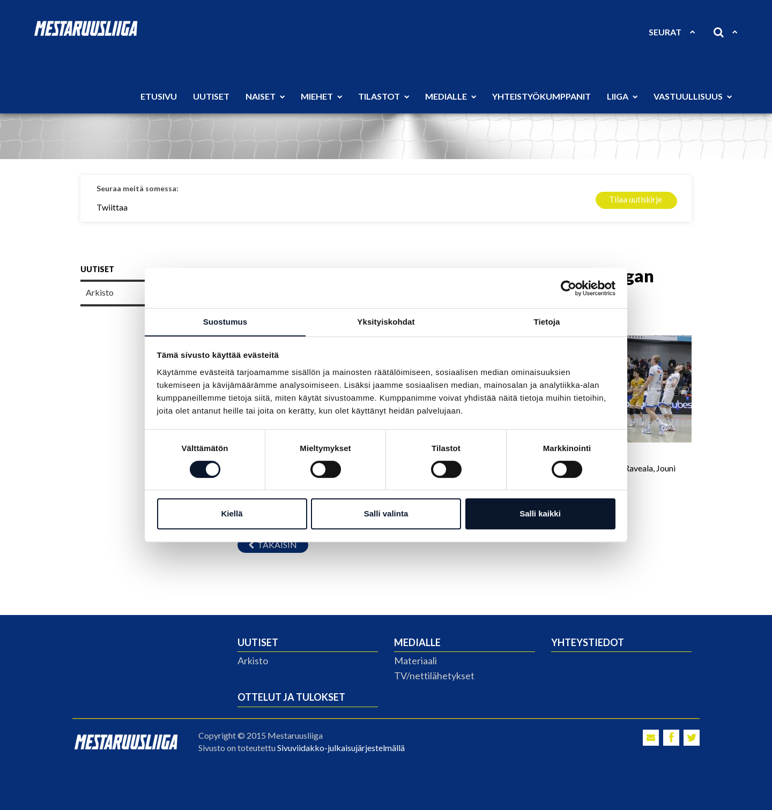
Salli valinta (386, 514)
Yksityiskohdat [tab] (385, 321)
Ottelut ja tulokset (291, 697)
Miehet (321, 96)
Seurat (672, 32)
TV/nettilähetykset (434, 675)
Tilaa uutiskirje (635, 199)
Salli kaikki (540, 514)
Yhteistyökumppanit (541, 96)
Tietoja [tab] (547, 321)
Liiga (622, 96)
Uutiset (211, 96)
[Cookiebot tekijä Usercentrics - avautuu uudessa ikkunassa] (568, 288)
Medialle (450, 96)
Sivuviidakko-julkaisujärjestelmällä (341, 747)
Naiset (265, 96)
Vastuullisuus (693, 96)
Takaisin (273, 544)
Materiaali (415, 660)
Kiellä (231, 514)
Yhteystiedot (587, 642)
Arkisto (252, 660)
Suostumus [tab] (225, 321)
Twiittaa (112, 207)
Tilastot (383, 96)
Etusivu (158, 96)
